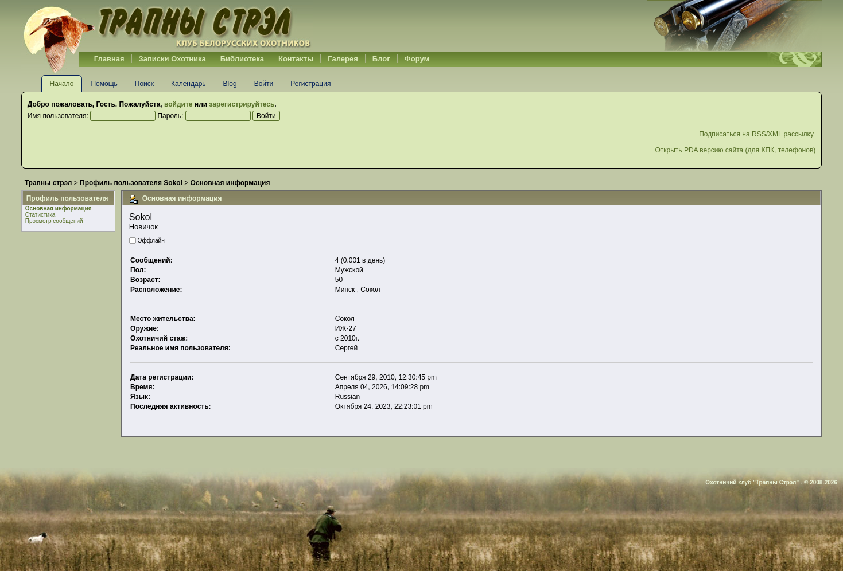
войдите (178, 104)
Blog (230, 84)
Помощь (104, 84)
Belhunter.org (167, 26)
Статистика (40, 215)
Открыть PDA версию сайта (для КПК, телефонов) (735, 150)
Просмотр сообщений (54, 221)
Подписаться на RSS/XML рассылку (757, 134)
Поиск (144, 84)
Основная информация (58, 208)
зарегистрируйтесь (242, 104)
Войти (264, 84)
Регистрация (310, 84)
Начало (62, 84)
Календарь (188, 84)
